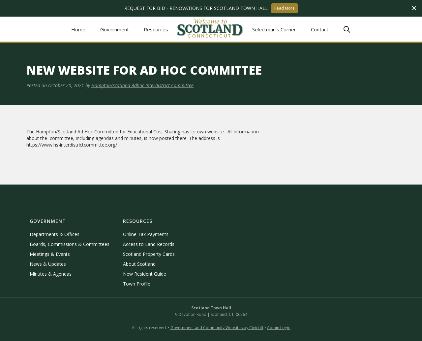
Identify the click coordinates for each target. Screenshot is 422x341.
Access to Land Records (148, 244)
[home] (210, 29)
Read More (284, 8)
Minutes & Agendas (51, 274)
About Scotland (139, 264)
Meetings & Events (50, 254)
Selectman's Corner (274, 29)
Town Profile (136, 284)
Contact (319, 29)
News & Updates (48, 264)
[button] (114, 29)
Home (78, 29)
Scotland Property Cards (149, 254)
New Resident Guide (144, 274)
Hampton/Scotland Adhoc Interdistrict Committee (142, 85)
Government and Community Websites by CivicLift (216, 327)
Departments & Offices (54, 234)
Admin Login (278, 327)
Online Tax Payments (145, 234)
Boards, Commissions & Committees (69, 244)
